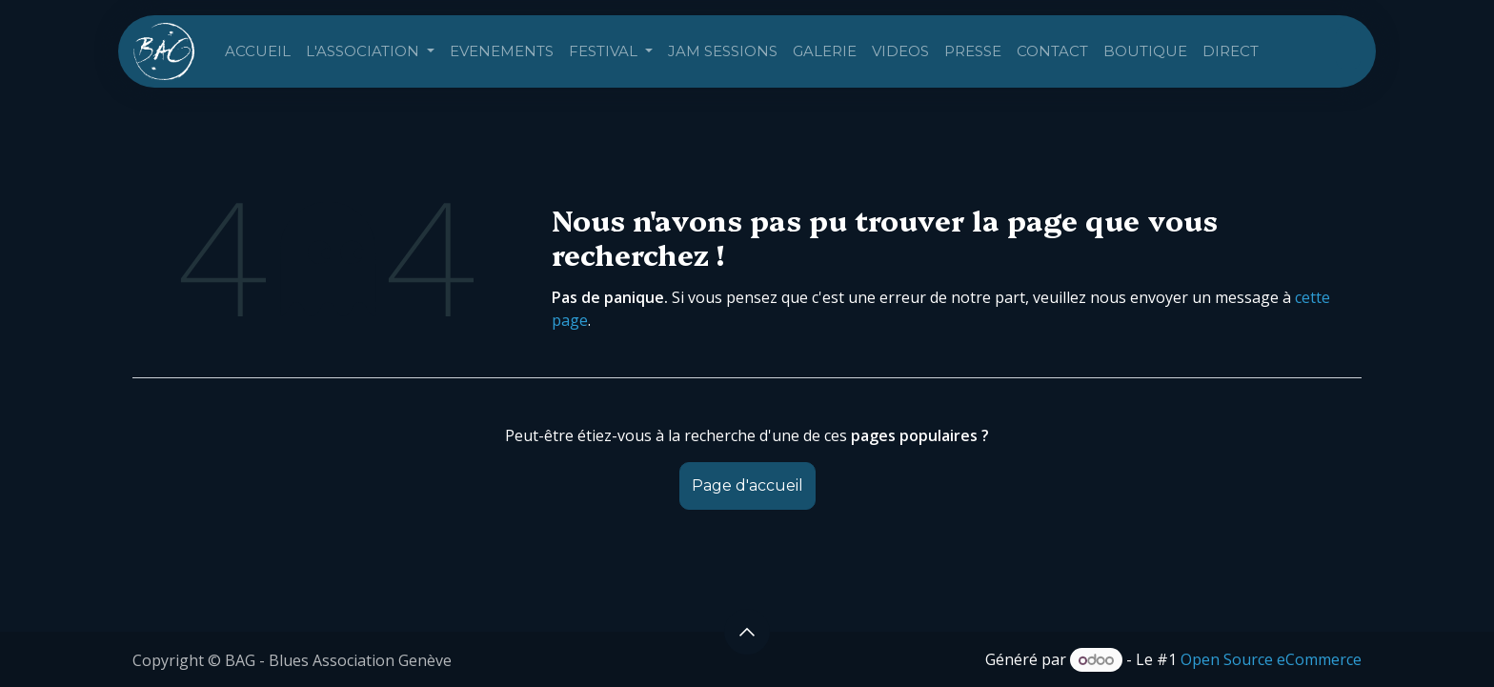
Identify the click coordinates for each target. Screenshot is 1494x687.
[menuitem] (257, 52)
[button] (747, 632)
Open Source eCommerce (1271, 659)
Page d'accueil (747, 485)
